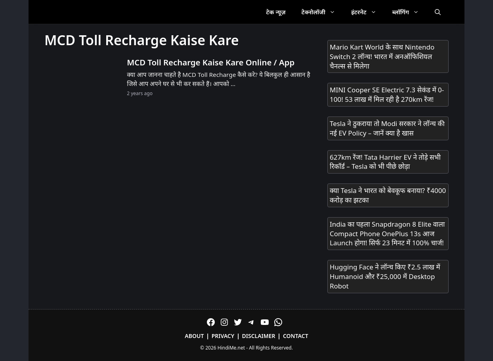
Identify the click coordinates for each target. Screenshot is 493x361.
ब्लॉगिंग (409, 12)
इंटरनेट (367, 12)
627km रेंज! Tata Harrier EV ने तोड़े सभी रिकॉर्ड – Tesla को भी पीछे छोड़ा (385, 162)
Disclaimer (258, 336)
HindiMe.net (231, 347)
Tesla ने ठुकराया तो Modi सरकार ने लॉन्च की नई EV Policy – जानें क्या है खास (387, 128)
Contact (295, 336)
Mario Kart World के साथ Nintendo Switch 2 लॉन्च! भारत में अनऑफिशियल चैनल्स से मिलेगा (382, 56)
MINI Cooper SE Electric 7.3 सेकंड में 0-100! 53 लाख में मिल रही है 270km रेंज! (387, 94)
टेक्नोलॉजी (322, 12)
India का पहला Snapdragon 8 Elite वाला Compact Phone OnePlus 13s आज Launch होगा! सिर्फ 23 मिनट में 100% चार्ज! (387, 234)
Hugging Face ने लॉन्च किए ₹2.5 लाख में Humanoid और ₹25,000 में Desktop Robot (385, 276)
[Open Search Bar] (438, 12)
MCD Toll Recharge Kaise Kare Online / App (210, 62)
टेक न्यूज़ (275, 12)
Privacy (223, 336)
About (194, 336)
